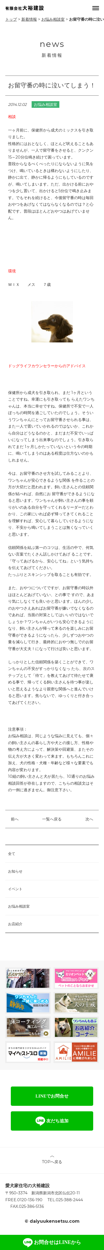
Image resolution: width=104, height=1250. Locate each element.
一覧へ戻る (52, 819)
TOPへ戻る (52, 1161)
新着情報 (29, 19)
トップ (11, 19)
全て (11, 853)
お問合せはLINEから (52, 1242)
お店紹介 (15, 924)
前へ (15, 819)
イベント (15, 889)
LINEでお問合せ (52, 1096)
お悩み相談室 (53, 19)
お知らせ (15, 871)
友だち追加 (52, 1121)
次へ (89, 819)
